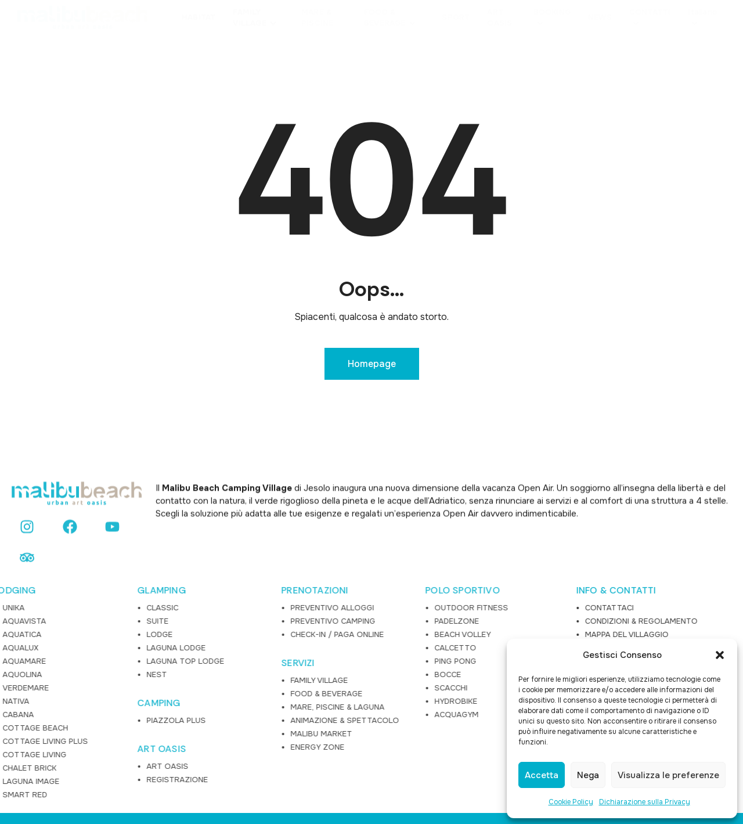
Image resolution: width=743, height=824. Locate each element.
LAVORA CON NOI (503, 627)
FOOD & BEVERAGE (204, 646)
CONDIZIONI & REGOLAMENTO (526, 573)
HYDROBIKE (333, 654)
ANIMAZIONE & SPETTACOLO (222, 673)
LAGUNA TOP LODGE (63, 613)
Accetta (541, 775)
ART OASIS (39, 701)
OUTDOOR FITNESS (349, 560)
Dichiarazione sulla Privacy (644, 802)
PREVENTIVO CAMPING (210, 573)
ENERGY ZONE (195, 699)
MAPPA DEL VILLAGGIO (512, 587)
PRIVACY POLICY (500, 640)
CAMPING (36, 655)
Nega (588, 775)
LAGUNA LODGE (54, 600)
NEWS (481, 600)
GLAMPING (39, 543)
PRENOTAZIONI (192, 543)
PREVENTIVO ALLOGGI (210, 560)
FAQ (477, 613)
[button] (720, 655)
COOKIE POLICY (499, 654)
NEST (34, 627)
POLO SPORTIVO (340, 543)
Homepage (372, 364)
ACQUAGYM (334, 667)
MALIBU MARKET (199, 686)
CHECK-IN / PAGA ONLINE (215, 587)
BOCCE (325, 627)
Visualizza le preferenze (668, 775)
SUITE (35, 573)
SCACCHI (328, 640)
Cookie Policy (571, 802)
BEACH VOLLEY (340, 587)
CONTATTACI (494, 560)
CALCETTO (333, 600)
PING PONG (333, 613)
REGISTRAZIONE (55, 732)
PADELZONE (334, 573)
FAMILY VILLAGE (197, 633)
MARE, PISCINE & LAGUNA (215, 659)
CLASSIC (40, 560)
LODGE (37, 587)
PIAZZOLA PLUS (54, 673)
